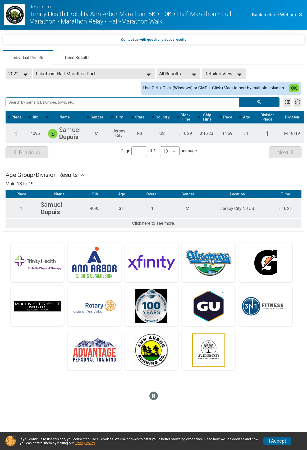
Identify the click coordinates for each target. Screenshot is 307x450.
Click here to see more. (153, 223)
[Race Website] (16, 14)
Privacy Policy (85, 443)
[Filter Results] (287, 102)
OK (294, 88)
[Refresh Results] (297, 102)
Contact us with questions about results (153, 40)
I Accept (277, 441)
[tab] (28, 57)
